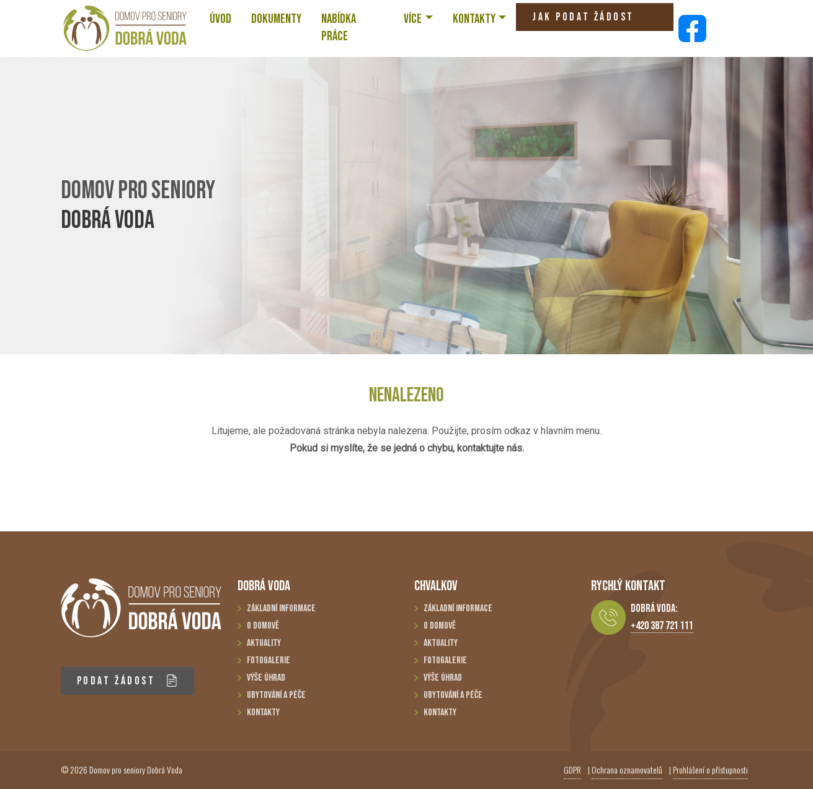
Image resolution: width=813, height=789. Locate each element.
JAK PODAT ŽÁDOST (583, 21)
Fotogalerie (268, 660)
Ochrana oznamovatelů (627, 769)
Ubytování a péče (276, 695)
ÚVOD (220, 19)
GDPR (572, 769)
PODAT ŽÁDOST (127, 680)
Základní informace (281, 608)
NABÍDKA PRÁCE (338, 27)
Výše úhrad (266, 678)
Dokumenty (276, 19)
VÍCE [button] (413, 19)
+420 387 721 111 (662, 625)
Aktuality (264, 643)
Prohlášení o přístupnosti (710, 769)
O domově (263, 626)
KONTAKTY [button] (474, 19)
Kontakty (263, 712)
